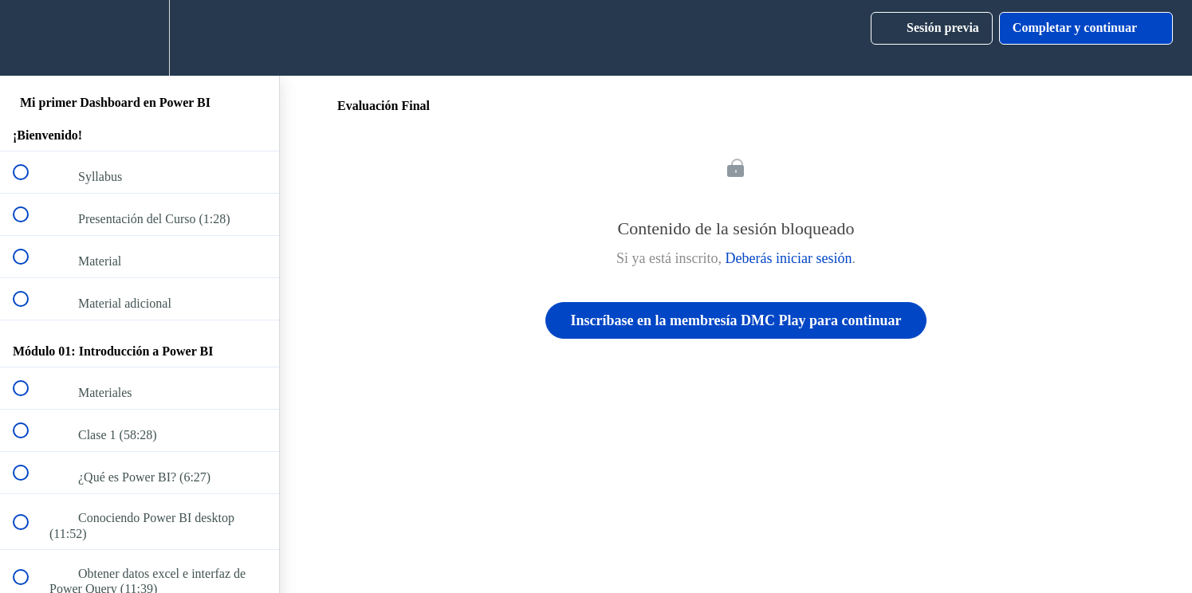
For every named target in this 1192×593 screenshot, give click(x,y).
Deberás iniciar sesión (789, 258)
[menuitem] (139, 38)
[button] (29, 38)
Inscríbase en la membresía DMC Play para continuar (735, 320)
